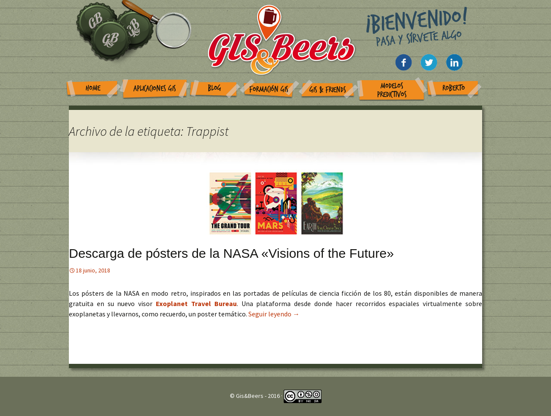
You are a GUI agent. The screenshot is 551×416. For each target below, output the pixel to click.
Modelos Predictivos (392, 90)
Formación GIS (268, 89)
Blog (214, 88)
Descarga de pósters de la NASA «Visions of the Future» (231, 253)
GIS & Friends (328, 89)
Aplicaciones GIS (154, 88)
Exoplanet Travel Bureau (196, 303)
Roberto (454, 88)
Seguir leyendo (274, 314)
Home (93, 88)
